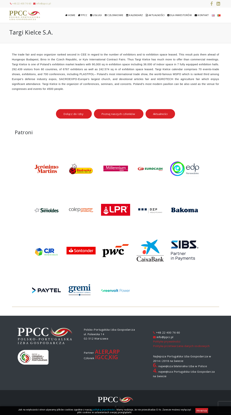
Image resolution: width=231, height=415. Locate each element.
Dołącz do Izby (73, 114)
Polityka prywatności (166, 341)
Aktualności (160, 114)
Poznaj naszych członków (118, 114)
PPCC (110, 407)
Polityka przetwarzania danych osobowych (181, 346)
